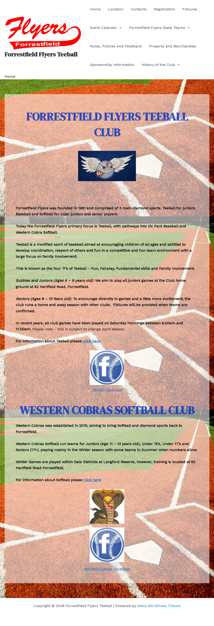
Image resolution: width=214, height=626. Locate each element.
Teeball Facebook (107, 389)
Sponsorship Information (112, 64)
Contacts (139, 9)
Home (95, 9)
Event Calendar (106, 28)
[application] (119, 28)
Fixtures (189, 9)
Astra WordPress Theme (158, 606)
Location (115, 9)
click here (91, 341)
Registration (164, 9)
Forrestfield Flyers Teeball (41, 54)
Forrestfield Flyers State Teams (159, 28)
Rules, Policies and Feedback (116, 46)
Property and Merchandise (172, 46)
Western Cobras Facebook (107, 569)
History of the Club (161, 65)
